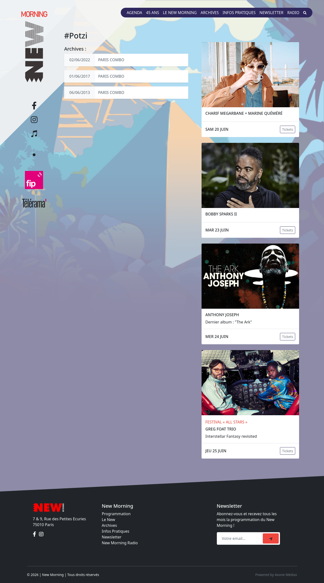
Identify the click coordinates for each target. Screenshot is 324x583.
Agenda (134, 12)
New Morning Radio (120, 542)
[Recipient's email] (240, 538)
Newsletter (271, 12)
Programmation (116, 513)
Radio (293, 12)
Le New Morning (180, 12)
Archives (210, 12)
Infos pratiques (239, 12)
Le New (108, 519)
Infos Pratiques (115, 531)
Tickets (287, 129)
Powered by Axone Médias (276, 574)
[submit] (271, 538)
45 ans (152, 12)
